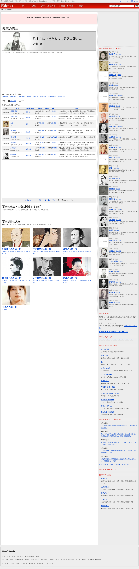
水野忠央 (13, 148)
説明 (77, 108)
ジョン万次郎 (113, 261)
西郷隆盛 (43, 97)
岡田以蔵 (112, 157)
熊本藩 (118, 106)
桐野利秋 (112, 188)
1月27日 (53, 116)
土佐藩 (118, 157)
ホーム (3, 9)
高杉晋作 (22, 97)
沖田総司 (112, 220)
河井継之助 (112, 209)
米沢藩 (28, 131)
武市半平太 (52, 97)
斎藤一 (111, 168)
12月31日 (54, 137)
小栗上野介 (112, 126)
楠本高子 (112, 54)
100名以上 (16, 307)
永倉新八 (112, 251)
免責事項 (40, 563)
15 (53, 200)
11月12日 (42, 148)
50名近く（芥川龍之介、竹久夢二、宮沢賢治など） (47, 279)
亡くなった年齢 (106, 374)
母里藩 (28, 112)
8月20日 (53, 142)
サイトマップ (124, 1)
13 (44, 200)
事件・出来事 (67, 6)
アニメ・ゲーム (106, 406)
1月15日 (54, 123)
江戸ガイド (105, 487)
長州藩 (118, 178)
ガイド (7, 5)
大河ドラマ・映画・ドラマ (110, 393)
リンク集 (5, 563)
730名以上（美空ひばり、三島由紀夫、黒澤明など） (77, 279)
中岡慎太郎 (62, 97)
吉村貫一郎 (14, 116)
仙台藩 (118, 116)
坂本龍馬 (5, 97)
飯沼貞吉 (112, 292)
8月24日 (54, 154)
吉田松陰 (112, 178)
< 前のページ (31, 200)
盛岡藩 (28, 117)
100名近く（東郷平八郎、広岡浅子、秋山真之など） (16, 279)
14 (49, 200)
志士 (24, 6)
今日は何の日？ (106, 368)
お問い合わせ (134, 1)
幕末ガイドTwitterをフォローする (113, 332)
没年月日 (47, 108)
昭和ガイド (105, 506)
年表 (81, 6)
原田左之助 (112, 95)
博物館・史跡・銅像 (108, 387)
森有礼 (111, 85)
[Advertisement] (49, 73)
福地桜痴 (112, 199)
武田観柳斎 (14, 111)
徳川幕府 (118, 54)
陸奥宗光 (13, 154)
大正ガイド (105, 499)
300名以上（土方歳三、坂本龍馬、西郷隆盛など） (77, 250)
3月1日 (41, 142)
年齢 (53, 108)
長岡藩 (119, 209)
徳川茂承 (13, 142)
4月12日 (42, 137)
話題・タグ (105, 355)
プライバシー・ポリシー (18, 563)
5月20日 (54, 130)
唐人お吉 (112, 147)
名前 (17, 108)
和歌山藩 (28, 143)
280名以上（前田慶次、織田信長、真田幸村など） (16, 250)
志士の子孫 (105, 349)
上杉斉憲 (13, 130)
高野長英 (112, 116)
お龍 (11, 123)
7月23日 (53, 111)
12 (40, 200)
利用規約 (32, 563)
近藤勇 (35, 97)
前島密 (111, 230)
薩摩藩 (116, 85)
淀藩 (27, 124)
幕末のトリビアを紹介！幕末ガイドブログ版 (114, 465)
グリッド (13, 101)
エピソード (105, 381)
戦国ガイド (105, 478)
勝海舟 (29, 97)
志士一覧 (9, 9)
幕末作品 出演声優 (107, 412)
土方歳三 (13, 97)
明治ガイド (105, 493)
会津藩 (118, 292)
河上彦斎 (112, 106)
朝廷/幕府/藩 (30, 108)
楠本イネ (112, 64)
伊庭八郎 (112, 282)
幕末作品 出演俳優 (107, 400)
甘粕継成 (13, 137)
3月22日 (54, 148)
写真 (34, 6)
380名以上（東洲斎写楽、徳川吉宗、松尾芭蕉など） (47, 250)
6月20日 (42, 130)
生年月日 (40, 108)
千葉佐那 (112, 240)
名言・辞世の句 (48, 6)
